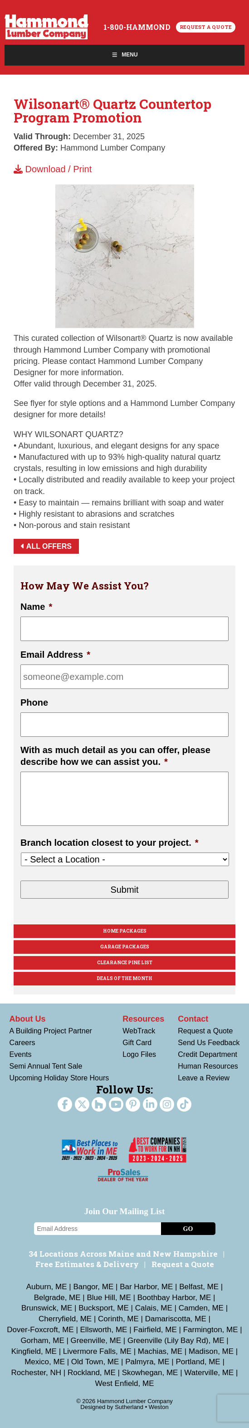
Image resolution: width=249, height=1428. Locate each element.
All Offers (46, 546)
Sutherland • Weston (142, 1407)
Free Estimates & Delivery (87, 1264)
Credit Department (207, 1054)
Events (21, 1054)
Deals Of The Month (124, 978)
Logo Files (139, 1054)
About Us (28, 1018)
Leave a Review (203, 1078)
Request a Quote (206, 27)
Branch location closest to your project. (109, 843)
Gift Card (136, 1042)
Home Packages (124, 931)
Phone (34, 702)
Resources (143, 1018)
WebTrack (138, 1031)
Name (36, 607)
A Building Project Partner (51, 1031)
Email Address (55, 655)
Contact (193, 1018)
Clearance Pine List (124, 963)
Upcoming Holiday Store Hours (59, 1078)
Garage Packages (124, 947)
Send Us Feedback (208, 1042)
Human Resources (208, 1066)
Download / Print (53, 169)
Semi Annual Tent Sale (46, 1066)
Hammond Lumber (46, 27)
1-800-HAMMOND (137, 27)
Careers (22, 1042)
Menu (124, 55)
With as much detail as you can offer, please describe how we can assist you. (115, 756)
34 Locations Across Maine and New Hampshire (123, 1254)
